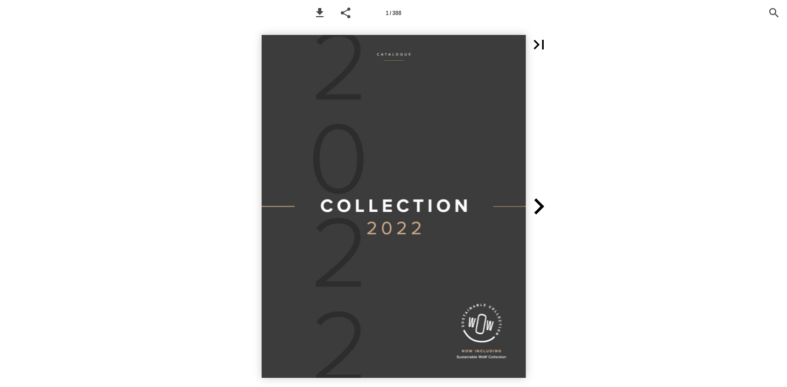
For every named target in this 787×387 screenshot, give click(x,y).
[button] (320, 13)
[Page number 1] (393, 13)
